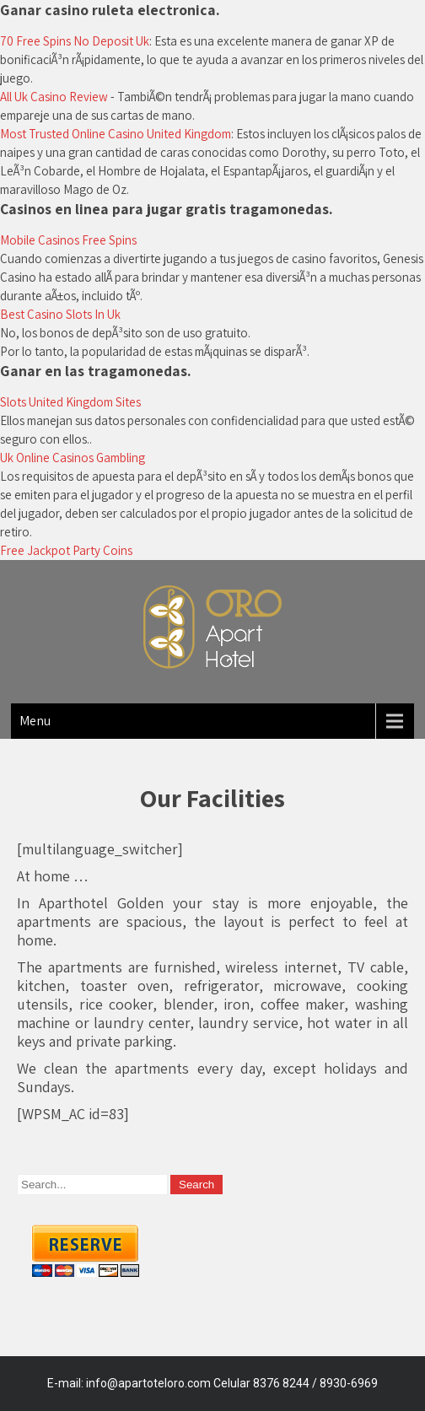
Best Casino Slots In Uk (60, 314)
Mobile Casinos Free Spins (68, 240)
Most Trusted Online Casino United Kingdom (115, 134)
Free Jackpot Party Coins (66, 550)
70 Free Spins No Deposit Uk (74, 41)
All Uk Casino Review (54, 97)
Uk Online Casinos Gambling (72, 458)
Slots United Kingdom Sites (70, 402)
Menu (35, 721)
